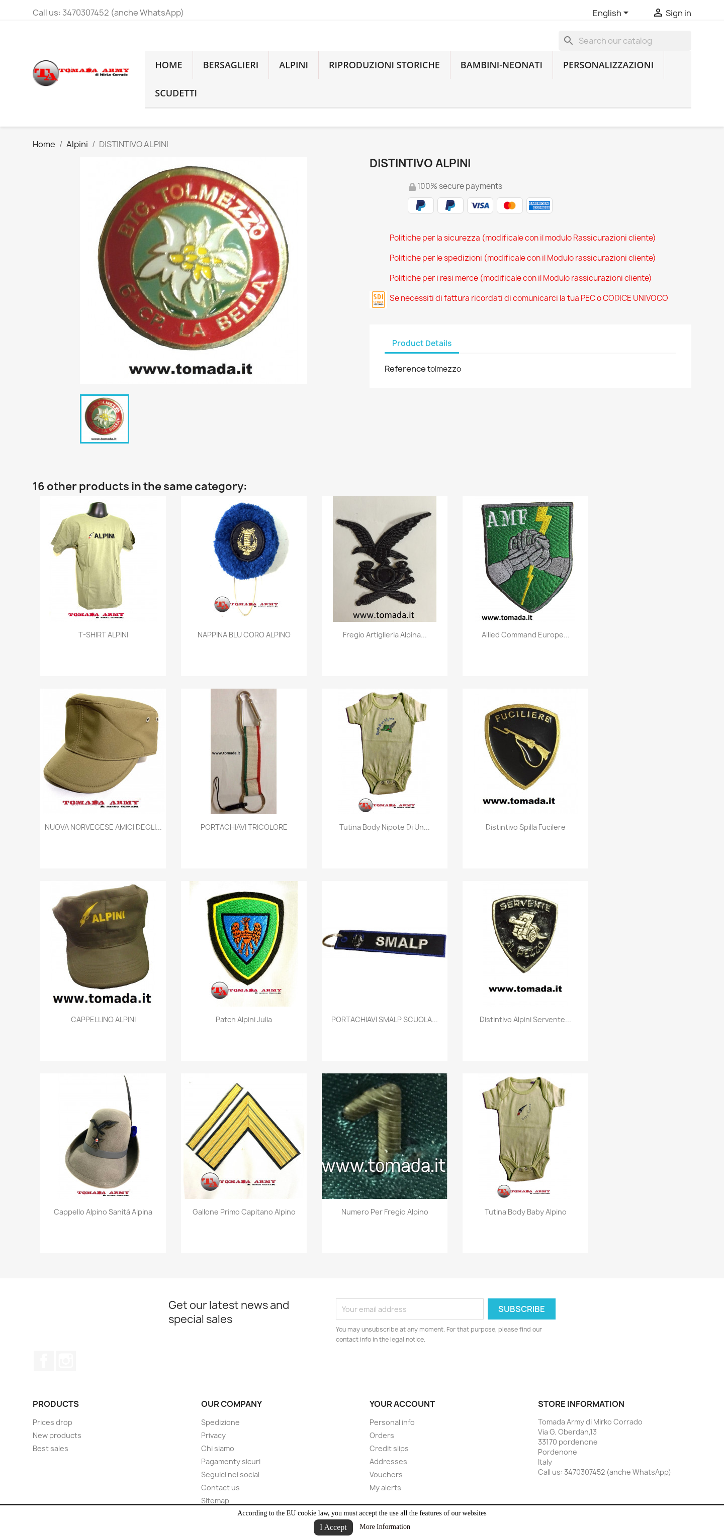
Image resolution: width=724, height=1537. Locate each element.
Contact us (220, 1487)
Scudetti (176, 93)
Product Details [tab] (421, 343)
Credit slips (389, 1448)
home (168, 65)
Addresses (388, 1461)
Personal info (392, 1422)
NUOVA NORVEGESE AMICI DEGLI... (103, 827)
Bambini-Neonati (501, 65)
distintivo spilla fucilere (526, 827)
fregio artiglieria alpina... (385, 634)
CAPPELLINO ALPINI (103, 1019)
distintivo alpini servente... (525, 1019)
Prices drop (52, 1422)
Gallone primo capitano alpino (244, 1212)
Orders (382, 1435)
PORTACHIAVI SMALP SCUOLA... (384, 1019)
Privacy (213, 1435)
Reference (405, 369)
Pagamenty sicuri (230, 1461)
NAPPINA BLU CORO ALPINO (244, 634)
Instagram (66, 1361)
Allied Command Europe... (526, 634)
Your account (402, 1403)
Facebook (44, 1361)
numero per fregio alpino (384, 1212)
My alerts (385, 1487)
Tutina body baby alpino (526, 1212)
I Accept (333, 1527)
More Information (384, 1526)
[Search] (625, 41)
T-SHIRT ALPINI (103, 634)
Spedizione (220, 1422)
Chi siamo (217, 1448)
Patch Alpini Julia (244, 1019)
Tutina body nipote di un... (384, 827)
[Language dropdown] (612, 14)
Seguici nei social (230, 1474)
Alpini (293, 65)
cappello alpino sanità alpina (103, 1212)
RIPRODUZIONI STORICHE (384, 65)
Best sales (50, 1448)
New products (57, 1435)
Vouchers (386, 1474)
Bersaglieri (231, 65)
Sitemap (215, 1500)
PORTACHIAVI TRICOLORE (244, 827)
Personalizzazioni (608, 65)
